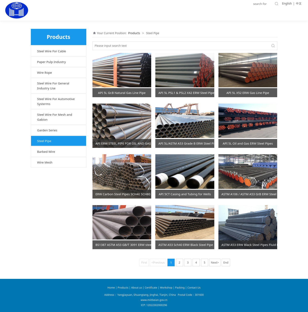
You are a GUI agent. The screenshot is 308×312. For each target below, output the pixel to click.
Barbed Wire (46, 152)
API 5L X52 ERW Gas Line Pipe (247, 93)
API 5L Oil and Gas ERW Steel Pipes (248, 143)
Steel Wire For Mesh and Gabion (54, 117)
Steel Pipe (44, 141)
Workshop (166, 287)
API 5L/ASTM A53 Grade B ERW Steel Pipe (186, 143)
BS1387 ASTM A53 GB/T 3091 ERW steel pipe (123, 245)
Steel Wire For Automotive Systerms (56, 101)
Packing (180, 287)
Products (134, 33)
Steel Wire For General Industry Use (53, 85)
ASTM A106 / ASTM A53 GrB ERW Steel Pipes (249, 194)
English (287, 3)
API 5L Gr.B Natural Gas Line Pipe (121, 93)
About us (137, 287)
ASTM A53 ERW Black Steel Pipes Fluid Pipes (249, 245)
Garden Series (47, 130)
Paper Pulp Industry (51, 62)
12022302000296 (156, 305)
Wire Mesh (45, 162)
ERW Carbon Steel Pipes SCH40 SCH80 (123, 194)
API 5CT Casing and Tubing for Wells (185, 194)
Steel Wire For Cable (51, 51)
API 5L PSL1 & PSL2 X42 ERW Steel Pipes (186, 93)
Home (111, 287)
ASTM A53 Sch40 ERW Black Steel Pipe (185, 245)
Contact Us (194, 287)
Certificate (151, 287)
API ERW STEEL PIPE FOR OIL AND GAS (123, 143)
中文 (299, 3)
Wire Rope (44, 72)
